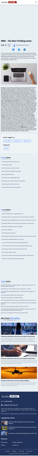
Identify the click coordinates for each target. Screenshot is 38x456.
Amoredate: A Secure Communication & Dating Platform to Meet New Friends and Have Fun (18, 303)
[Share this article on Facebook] (13, 50)
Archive (3, 445)
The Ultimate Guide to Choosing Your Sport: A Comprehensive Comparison (18, 217)
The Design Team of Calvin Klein (8, 233)
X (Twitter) (14, 451)
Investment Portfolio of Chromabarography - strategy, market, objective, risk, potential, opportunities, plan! (18, 286)
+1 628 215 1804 (7, 401)
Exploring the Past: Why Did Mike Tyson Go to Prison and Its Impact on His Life (19, 220)
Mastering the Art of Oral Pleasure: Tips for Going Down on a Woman (16, 288)
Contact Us (16, 445)
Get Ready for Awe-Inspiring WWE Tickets (11, 177)
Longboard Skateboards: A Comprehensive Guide (12, 213)
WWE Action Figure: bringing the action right (11, 171)
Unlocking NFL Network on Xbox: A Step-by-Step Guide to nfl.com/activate (18, 223)
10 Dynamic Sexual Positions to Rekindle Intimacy (12, 297)
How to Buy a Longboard (7, 229)
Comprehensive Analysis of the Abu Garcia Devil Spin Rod (14, 249)
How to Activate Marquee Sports (9, 252)
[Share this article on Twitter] (19, 50)
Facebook (8, 451)
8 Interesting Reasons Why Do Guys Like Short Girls (12, 295)
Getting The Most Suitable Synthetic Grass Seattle (13, 239)
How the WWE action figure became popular (11, 187)
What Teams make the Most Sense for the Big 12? (12, 226)
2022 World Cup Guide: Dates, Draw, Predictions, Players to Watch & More (18, 255)
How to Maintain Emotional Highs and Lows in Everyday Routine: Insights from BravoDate (18, 292)
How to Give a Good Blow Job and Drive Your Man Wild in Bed (14, 312)
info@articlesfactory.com (10, 405)
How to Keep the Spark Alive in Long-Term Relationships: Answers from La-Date (18, 300)
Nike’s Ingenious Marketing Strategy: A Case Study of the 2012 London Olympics (19, 236)
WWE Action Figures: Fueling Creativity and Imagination (13, 181)
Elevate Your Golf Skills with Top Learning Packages (13, 258)
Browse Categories (18, 442)
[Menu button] (35, 2)
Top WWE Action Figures (7, 164)
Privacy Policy (29, 451)
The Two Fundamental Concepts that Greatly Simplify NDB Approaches (17, 245)
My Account (4, 442)
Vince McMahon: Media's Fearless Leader (10, 161)
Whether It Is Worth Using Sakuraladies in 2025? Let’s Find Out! (14, 306)
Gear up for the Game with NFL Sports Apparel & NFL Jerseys (15, 242)
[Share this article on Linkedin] (24, 50)
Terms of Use (21, 451)
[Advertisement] (19, 15)
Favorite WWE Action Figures (8, 174)
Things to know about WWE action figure (10, 184)
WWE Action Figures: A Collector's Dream (10, 168)
